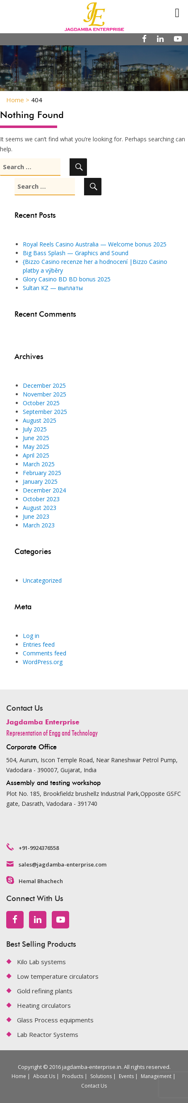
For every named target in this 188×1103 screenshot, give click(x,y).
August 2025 (39, 420)
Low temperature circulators (58, 976)
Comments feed (44, 653)
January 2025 (40, 481)
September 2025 (45, 412)
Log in (31, 636)
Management (156, 1076)
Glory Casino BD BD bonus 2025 (67, 279)
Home (19, 1076)
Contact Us (94, 1085)
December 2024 (44, 490)
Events (126, 1076)
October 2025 (41, 403)
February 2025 (42, 473)
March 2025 (39, 464)
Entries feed (39, 644)
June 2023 (36, 516)
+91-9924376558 (39, 848)
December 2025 (44, 385)
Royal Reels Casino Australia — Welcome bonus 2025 (94, 244)
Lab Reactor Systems (47, 1034)
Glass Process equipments (55, 1020)
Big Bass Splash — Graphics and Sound (75, 253)
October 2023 (41, 499)
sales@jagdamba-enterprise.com (62, 864)
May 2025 (36, 447)
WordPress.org (43, 662)
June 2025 (36, 438)
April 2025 (36, 455)
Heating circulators (44, 1005)
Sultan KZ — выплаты (53, 288)
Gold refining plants (44, 991)
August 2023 (39, 508)
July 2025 (35, 429)
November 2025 (44, 394)
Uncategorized (42, 580)
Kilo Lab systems (41, 962)
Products (72, 1076)
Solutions (101, 1076)
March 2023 (39, 525)
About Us (44, 1076)
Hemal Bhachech (41, 881)
